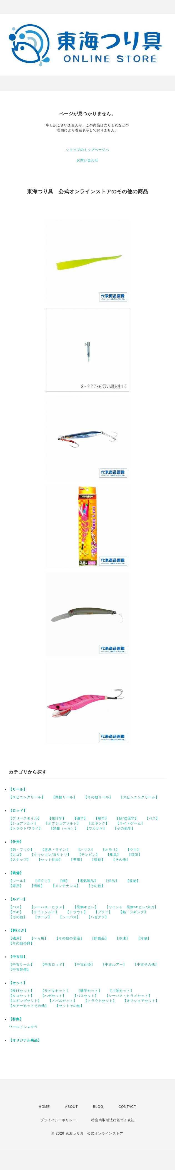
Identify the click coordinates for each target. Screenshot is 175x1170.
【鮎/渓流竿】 (126, 818)
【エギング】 (98, 823)
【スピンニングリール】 (139, 797)
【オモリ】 (110, 850)
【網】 (64, 881)
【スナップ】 (20, 860)
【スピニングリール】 (27, 797)
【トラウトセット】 (100, 1001)
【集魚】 (113, 855)
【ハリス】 (86, 850)
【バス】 (152, 818)
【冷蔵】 (144, 938)
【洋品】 (111, 881)
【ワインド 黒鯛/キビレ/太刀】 (131, 907)
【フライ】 (103, 912)
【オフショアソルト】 (62, 823)
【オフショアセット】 (141, 1001)
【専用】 (76, 860)
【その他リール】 (98, 797)
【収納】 (98, 860)
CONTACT (127, 1107)
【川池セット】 (121, 991)
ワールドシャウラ (23, 1027)
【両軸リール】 (64, 797)
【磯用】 (16, 938)
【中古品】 (18, 957)
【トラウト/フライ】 (25, 828)
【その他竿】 (124, 828)
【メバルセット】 (62, 1001)
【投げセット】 (21, 991)
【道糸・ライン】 (55, 850)
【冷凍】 (122, 938)
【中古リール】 (21, 964)
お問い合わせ (87, 160)
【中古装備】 (20, 969)
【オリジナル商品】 (25, 1040)
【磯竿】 (80, 818)
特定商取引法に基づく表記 (113, 1120)
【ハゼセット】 (53, 996)
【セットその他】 (69, 1006)
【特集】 (16, 1019)
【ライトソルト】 (44, 912)
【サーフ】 (43, 917)
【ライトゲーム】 (130, 823)
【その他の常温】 (69, 938)
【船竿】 (101, 818)
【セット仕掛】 (49, 860)
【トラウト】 (77, 912)
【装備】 (16, 873)
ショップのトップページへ (87, 150)
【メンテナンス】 (65, 886)
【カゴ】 (16, 855)
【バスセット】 (85, 996)
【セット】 (18, 983)
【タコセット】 (21, 996)
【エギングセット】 (25, 1001)
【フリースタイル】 (25, 818)
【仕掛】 (16, 842)
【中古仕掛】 (84, 964)
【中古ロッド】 (53, 964)
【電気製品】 (87, 881)
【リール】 (18, 789)
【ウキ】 (133, 850)
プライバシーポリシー (58, 1120)
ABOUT (71, 1107)
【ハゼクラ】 (98, 917)
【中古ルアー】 (114, 964)
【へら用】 (39, 938)
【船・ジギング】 (133, 912)
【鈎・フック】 (21, 850)
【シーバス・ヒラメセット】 (128, 996)
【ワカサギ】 (96, 828)
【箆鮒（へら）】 (63, 828)
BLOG (98, 1107)
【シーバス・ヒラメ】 (48, 907)
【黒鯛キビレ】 (85, 907)
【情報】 (37, 886)
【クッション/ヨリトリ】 (50, 855)
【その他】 (121, 860)
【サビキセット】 (55, 991)
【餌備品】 (100, 938)
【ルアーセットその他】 (29, 1006)
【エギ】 (16, 912)
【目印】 (135, 855)
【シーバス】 (69, 917)
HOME (44, 1107)
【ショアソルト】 (23, 823)
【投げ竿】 (57, 818)
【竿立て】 (43, 881)
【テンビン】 (88, 855)
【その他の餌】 (21, 943)
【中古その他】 (146, 964)
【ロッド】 (18, 811)
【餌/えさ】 (18, 930)
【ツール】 (18, 881)
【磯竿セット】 (89, 991)
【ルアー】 (18, 899)
